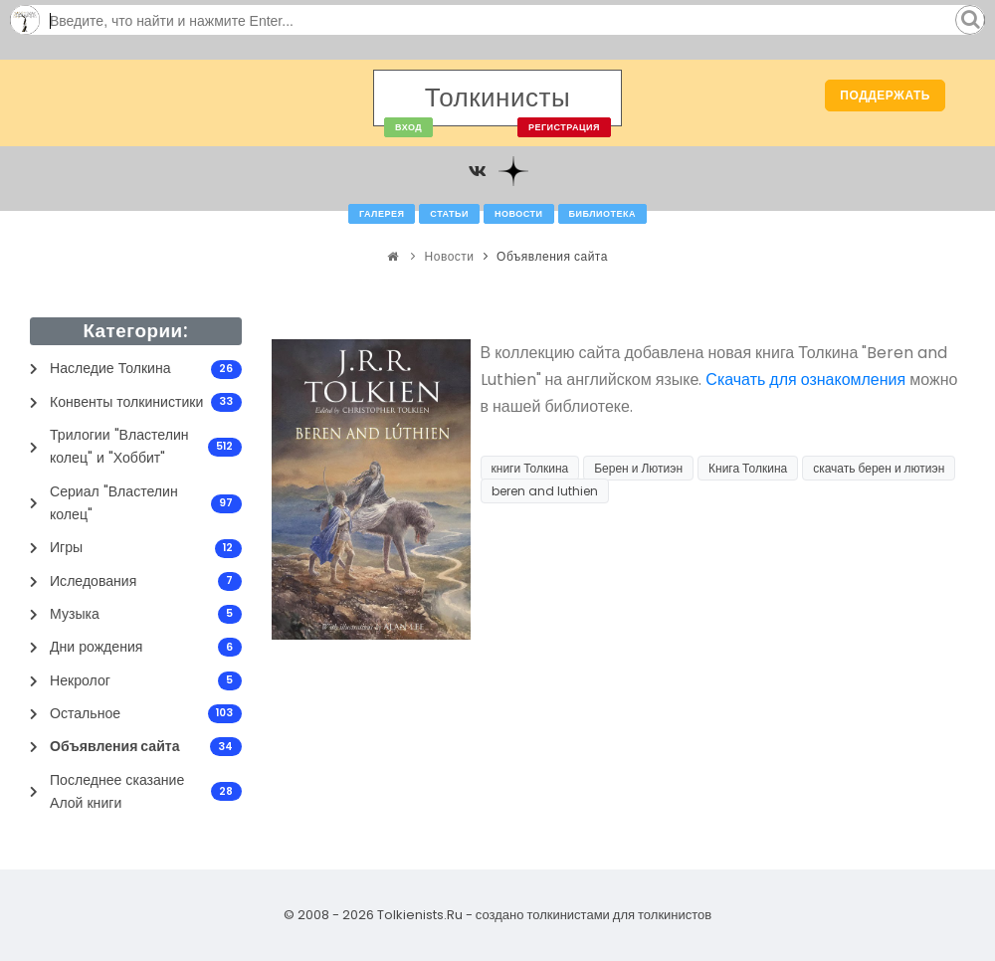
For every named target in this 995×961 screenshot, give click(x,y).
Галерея (381, 214)
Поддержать (885, 95)
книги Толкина (530, 468)
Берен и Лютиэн (638, 468)
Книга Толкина (747, 468)
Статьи (449, 214)
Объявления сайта (552, 256)
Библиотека (602, 214)
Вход (408, 127)
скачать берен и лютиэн (878, 468)
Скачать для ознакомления (805, 379)
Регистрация (564, 127)
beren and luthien (545, 490)
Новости (519, 214)
